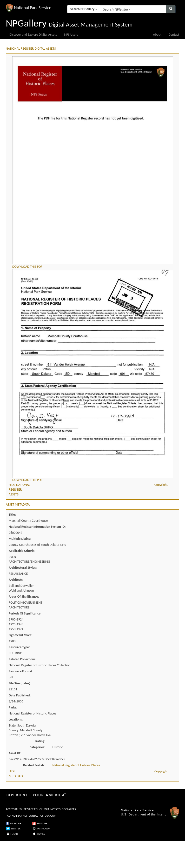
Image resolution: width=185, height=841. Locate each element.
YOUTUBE (39, 823)
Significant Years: (20, 635)
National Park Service (137, 810)
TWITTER (13, 828)
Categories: (37, 747)
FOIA (46, 809)
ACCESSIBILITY (14, 809)
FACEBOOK (13, 823)
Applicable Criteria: (22, 551)
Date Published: (20, 695)
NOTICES (55, 809)
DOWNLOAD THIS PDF (27, 267)
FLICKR (12, 833)
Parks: (13, 707)
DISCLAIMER (69, 809)
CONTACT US (36, 815)
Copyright (161, 485)
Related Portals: (34, 765)
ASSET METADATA (18, 504)
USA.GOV (50, 815)
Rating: (40, 741)
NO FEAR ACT (19, 815)
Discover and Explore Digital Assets (33, 35)
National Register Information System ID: (37, 527)
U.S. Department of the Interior (144, 814)
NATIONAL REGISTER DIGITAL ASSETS (31, 49)
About (157, 35)
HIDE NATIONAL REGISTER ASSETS (19, 489)
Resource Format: (21, 671)
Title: (12, 515)
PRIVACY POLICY (33, 809)
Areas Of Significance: (24, 596)
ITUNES (38, 833)
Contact (174, 35)
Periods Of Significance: (25, 613)
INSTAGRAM (41, 828)
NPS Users (71, 35)
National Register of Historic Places (76, 765)
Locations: (16, 719)
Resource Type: (19, 647)
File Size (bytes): (20, 683)
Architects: (16, 580)
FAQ (8, 815)
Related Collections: (22, 659)
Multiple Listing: (20, 539)
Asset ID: (15, 753)
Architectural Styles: (23, 568)
